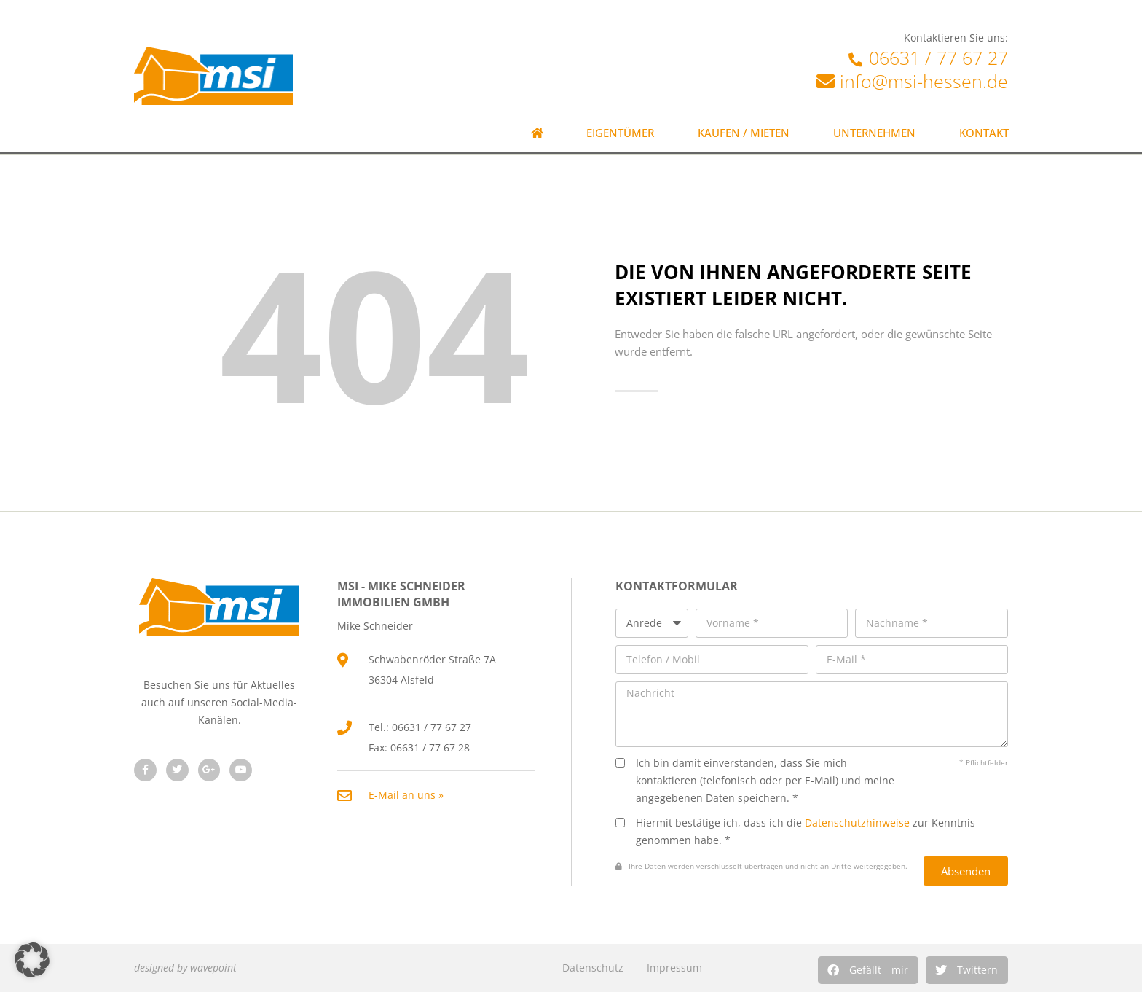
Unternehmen (874, 133)
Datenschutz (592, 968)
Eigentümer (620, 133)
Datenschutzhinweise (857, 822)
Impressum (674, 968)
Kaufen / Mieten (743, 133)
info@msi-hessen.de (924, 81)
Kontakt (984, 133)
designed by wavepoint (185, 968)
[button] (868, 970)
